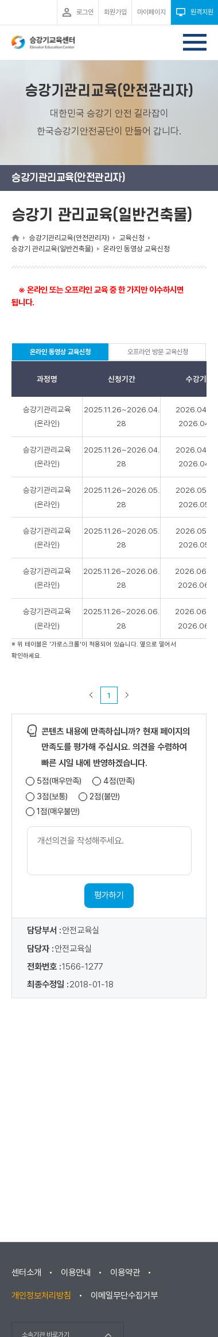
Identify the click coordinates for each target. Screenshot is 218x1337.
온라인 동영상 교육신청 (60, 354)
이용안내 (76, 1272)
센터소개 (26, 1272)
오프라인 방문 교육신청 (157, 352)
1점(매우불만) (58, 811)
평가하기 (109, 895)
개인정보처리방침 (41, 1295)
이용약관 (125, 1272)
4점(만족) (119, 781)
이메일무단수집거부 (124, 1295)
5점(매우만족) (59, 781)
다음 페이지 (127, 695)
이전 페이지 (91, 695)
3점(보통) (52, 796)
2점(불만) (104, 796)
